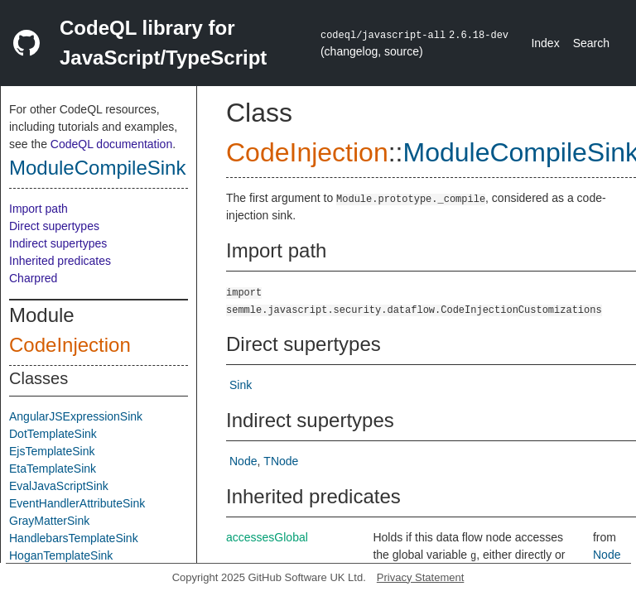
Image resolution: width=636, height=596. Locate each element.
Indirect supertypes (58, 243)
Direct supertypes (54, 226)
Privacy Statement (421, 577)
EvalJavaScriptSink (58, 486)
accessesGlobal (267, 537)
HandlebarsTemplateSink (73, 538)
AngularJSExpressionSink (75, 416)
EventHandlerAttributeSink (77, 503)
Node (243, 461)
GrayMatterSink (49, 520)
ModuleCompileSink (97, 167)
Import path (38, 208)
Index (545, 43)
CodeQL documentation (111, 144)
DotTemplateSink (53, 433)
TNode (280, 461)
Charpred (33, 278)
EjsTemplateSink (52, 451)
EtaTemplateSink (52, 468)
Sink (240, 385)
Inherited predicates (60, 260)
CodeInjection (70, 345)
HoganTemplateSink (61, 555)
